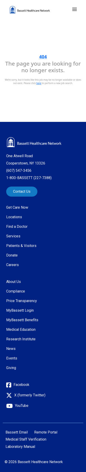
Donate (12, 255)
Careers (12, 265)
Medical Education (21, 329)
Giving (11, 368)
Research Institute (21, 339)
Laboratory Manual (20, 447)
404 (43, 57)
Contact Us (22, 191)
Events (11, 358)
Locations (14, 217)
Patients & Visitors (21, 246)
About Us (13, 282)
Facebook (21, 384)
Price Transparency (21, 301)
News (11, 348)
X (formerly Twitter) (29, 395)
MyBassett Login (20, 310)
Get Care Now (17, 207)
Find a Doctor (17, 226)
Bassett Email (17, 432)
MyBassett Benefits (22, 320)
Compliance (15, 291)
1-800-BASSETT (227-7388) (29, 178)
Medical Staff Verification (26, 439)
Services (13, 236)
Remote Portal (45, 432)
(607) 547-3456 (18, 170)
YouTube (21, 405)
